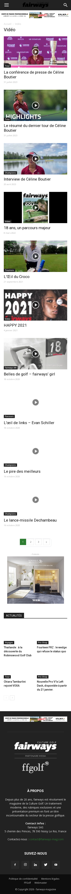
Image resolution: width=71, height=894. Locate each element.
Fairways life (10, 367)
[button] (65, 5)
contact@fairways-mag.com (46, 839)
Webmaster (40, 882)
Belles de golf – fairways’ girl (29, 374)
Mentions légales (50, 878)
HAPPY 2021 (15, 325)
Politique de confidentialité (23, 878)
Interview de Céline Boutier (27, 179)
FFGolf (27, 882)
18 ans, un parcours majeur (27, 228)
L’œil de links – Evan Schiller (29, 423)
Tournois (9, 270)
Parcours (9, 416)
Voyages (9, 642)
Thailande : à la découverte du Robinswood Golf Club (17, 651)
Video (7, 221)
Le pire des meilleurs (22, 471)
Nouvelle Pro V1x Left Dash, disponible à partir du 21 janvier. (52, 685)
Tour (7, 66)
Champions (10, 172)
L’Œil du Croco (17, 276)
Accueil (7, 24)
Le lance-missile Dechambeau (30, 520)
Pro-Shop (42, 642)
